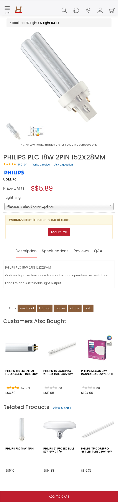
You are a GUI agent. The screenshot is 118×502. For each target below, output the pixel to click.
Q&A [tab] (103, 251)
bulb (88, 308)
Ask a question (63, 164)
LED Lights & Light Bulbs (42, 23)
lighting (44, 308)
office (74, 308)
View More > (62, 408)
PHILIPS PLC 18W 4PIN (18, 448)
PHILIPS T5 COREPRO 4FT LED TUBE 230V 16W (97, 450)
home (60, 308)
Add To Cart (59, 496)
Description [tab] (22, 251)
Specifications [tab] (55, 251)
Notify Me (59, 232)
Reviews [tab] (84, 251)
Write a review (41, 165)
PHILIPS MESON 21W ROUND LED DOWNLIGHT (96, 372)
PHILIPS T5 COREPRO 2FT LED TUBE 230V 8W (58, 372)
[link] (9, 164)
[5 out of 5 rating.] (20, 164)
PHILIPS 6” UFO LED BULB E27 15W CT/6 (58, 450)
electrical (27, 308)
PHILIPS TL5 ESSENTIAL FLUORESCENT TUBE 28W (20, 372)
